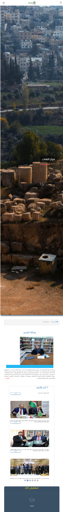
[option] (29, 413)
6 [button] (37, 474)
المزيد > (6, 378)
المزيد (15, 393)
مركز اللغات (48, 159)
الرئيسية (54, 322)
